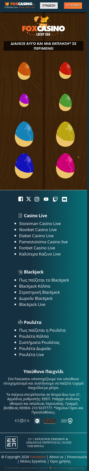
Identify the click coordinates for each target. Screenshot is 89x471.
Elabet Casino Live (36, 235)
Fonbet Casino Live (37, 248)
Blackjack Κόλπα (34, 286)
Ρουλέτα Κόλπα (34, 336)
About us (56, 456)
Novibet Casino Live (38, 229)
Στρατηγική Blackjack (39, 292)
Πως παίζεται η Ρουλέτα (42, 330)
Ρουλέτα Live (31, 354)
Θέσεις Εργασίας (33, 461)
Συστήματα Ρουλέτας (39, 342)
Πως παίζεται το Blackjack (44, 280)
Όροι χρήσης (60, 461)
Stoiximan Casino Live (40, 223)
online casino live (26, 7)
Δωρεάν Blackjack (36, 298)
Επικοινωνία (77, 456)
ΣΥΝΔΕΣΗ (49, 6)
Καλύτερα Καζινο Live (40, 254)
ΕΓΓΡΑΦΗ (73, 6)
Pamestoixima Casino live (43, 242)
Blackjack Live (32, 304)
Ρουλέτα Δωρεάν (35, 348)
